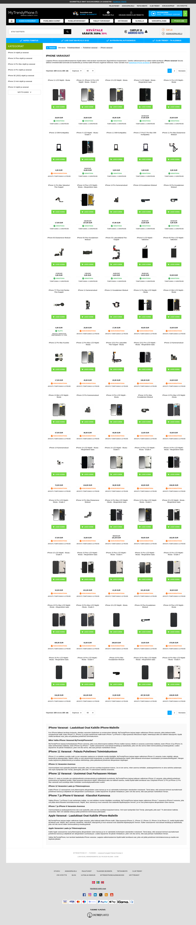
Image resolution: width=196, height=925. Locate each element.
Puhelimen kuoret (51, 21)
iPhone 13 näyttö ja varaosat (18, 87)
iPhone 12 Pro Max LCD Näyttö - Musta (87, 344)
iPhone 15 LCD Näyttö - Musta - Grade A (58, 554)
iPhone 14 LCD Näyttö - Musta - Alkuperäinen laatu (87, 448)
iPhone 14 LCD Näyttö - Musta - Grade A (116, 448)
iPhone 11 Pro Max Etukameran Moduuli (173, 134)
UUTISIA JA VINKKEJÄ (88, 875)
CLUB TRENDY (137, 871)
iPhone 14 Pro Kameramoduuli (116, 185)
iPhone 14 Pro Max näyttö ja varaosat (21, 64)
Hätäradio (123, 21)
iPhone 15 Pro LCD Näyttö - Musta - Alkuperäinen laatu (145, 554)
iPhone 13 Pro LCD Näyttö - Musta (116, 396)
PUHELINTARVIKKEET (76, 21)
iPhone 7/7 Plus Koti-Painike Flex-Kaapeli (59, 291)
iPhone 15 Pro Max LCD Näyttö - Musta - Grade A (87, 606)
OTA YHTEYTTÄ (182, 6)
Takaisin (52, 48)
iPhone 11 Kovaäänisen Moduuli (116, 290)
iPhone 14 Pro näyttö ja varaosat (20, 70)
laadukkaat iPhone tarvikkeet (139, 63)
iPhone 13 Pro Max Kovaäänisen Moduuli (145, 396)
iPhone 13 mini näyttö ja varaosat (20, 81)
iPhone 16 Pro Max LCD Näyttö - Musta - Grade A (173, 658)
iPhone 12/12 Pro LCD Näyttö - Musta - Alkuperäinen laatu (145, 344)
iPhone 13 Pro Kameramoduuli (88, 395)
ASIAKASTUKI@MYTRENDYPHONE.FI (110, 853)
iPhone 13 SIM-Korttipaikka (59, 133)
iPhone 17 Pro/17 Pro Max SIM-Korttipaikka (145, 134)
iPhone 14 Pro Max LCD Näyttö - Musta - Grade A (145, 501)
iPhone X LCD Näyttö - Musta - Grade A (87, 134)
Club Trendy (155, 6)
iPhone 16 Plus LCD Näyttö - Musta (173, 606)
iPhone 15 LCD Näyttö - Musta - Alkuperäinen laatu (173, 501)
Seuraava (181, 71)
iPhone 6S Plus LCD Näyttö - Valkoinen (173, 238)
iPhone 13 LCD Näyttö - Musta (116, 80)
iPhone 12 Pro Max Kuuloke (59, 343)
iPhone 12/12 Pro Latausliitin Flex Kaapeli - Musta (116, 344)
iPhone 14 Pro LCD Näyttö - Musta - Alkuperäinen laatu (174, 448)
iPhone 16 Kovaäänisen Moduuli (145, 185)
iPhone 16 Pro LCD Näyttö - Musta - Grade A (88, 658)
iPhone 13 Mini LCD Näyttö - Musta (59, 396)
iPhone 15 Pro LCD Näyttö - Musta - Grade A (174, 554)
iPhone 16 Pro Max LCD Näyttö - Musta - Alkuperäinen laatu (145, 658)
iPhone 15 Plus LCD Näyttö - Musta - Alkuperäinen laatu (87, 554)
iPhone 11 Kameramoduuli (87, 290)
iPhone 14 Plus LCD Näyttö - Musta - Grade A (145, 448)
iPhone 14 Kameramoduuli (58, 448)
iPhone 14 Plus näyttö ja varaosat (20, 58)
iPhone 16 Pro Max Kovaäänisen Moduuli (116, 658)
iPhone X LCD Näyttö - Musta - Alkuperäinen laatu (145, 81)
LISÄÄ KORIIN (60, 107)
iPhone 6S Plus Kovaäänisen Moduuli (87, 238)
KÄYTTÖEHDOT (134, 875)
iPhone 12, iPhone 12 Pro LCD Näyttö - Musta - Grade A (87, 81)
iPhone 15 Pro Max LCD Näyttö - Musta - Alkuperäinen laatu (59, 606)
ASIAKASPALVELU (128, 6)
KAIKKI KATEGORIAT (27, 21)
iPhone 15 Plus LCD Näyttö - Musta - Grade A (116, 554)
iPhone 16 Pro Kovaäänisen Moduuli (174, 186)
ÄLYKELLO (139, 21)
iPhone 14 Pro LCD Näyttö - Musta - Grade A (59, 501)
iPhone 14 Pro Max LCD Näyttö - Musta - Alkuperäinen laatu (116, 501)
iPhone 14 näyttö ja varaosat (18, 53)
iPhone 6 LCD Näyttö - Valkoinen (145, 238)
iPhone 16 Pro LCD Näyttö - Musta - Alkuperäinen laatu (59, 658)
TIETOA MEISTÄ (142, 6)
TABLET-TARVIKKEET (101, 21)
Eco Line (179, 21)
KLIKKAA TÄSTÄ (119, 2)
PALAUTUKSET (114, 6)
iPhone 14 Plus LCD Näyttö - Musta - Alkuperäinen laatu (87, 186)
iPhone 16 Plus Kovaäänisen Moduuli (145, 606)
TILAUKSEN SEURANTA (104, 871)
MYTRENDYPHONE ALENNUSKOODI (112, 875)
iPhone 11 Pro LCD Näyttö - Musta (174, 81)
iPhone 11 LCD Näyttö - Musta (59, 80)
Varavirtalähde (159, 21)
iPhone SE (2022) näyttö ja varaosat (21, 75)
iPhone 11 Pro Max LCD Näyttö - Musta (145, 291)
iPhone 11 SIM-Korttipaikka (116, 133)
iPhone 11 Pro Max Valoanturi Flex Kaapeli (59, 186)
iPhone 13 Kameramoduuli (173, 343)
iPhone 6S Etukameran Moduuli (59, 238)
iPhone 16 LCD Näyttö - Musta (116, 605)
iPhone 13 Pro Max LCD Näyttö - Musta (173, 396)
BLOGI (74, 875)
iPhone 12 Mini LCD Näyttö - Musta (174, 291)
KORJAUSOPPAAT (168, 6)
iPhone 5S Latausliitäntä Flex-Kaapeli (116, 238)
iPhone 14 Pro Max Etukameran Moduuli (87, 501)
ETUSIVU (57, 871)
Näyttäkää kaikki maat (98, 889)
